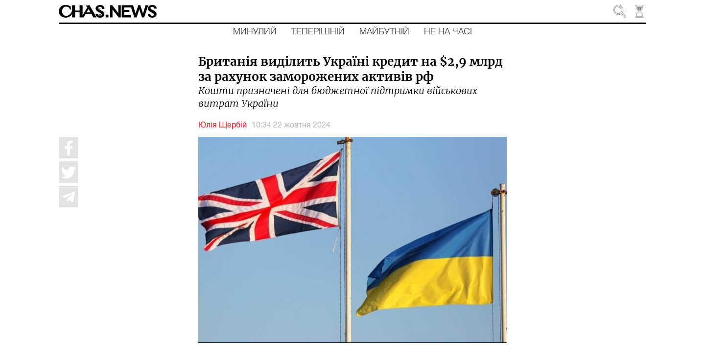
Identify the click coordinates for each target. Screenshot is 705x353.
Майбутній (384, 32)
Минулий (255, 32)
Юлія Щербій (222, 125)
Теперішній (318, 32)
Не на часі (448, 32)
